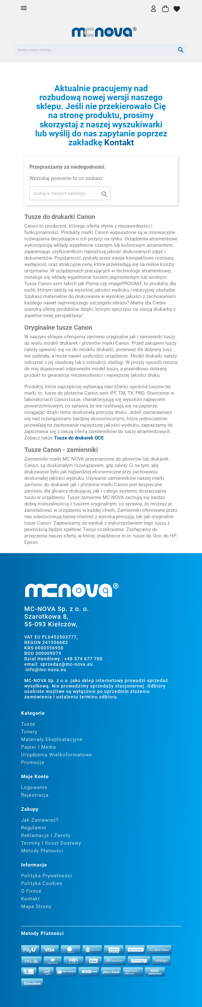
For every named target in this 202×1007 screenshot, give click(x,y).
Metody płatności (42, 851)
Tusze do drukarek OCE (79, 438)
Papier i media (38, 747)
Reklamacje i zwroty (46, 835)
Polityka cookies (42, 883)
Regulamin (33, 828)
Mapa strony (36, 906)
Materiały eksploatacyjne (51, 739)
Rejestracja (35, 795)
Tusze (28, 724)
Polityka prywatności (46, 876)
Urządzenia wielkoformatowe (56, 755)
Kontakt (119, 142)
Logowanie (34, 787)
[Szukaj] (101, 50)
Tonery (29, 732)
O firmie (31, 891)
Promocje (32, 762)
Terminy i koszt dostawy (51, 843)
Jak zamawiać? (39, 820)
